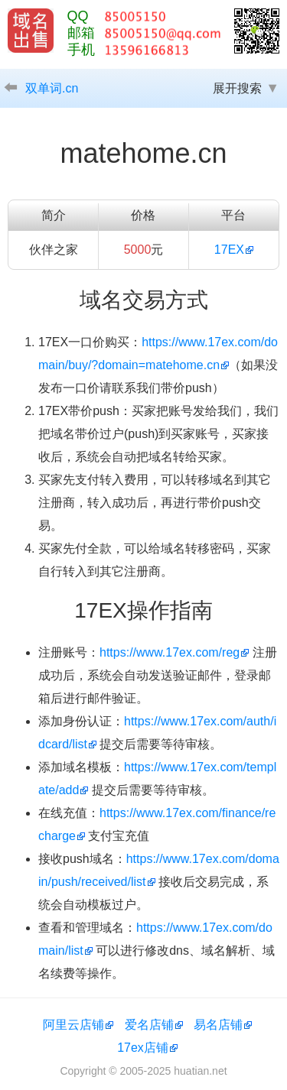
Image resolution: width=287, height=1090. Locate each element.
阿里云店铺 (73, 1024)
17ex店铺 (142, 1047)
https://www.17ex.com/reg (169, 652)
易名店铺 (218, 1024)
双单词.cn (51, 88)
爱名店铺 (149, 1024)
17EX (229, 249)
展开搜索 (237, 88)
